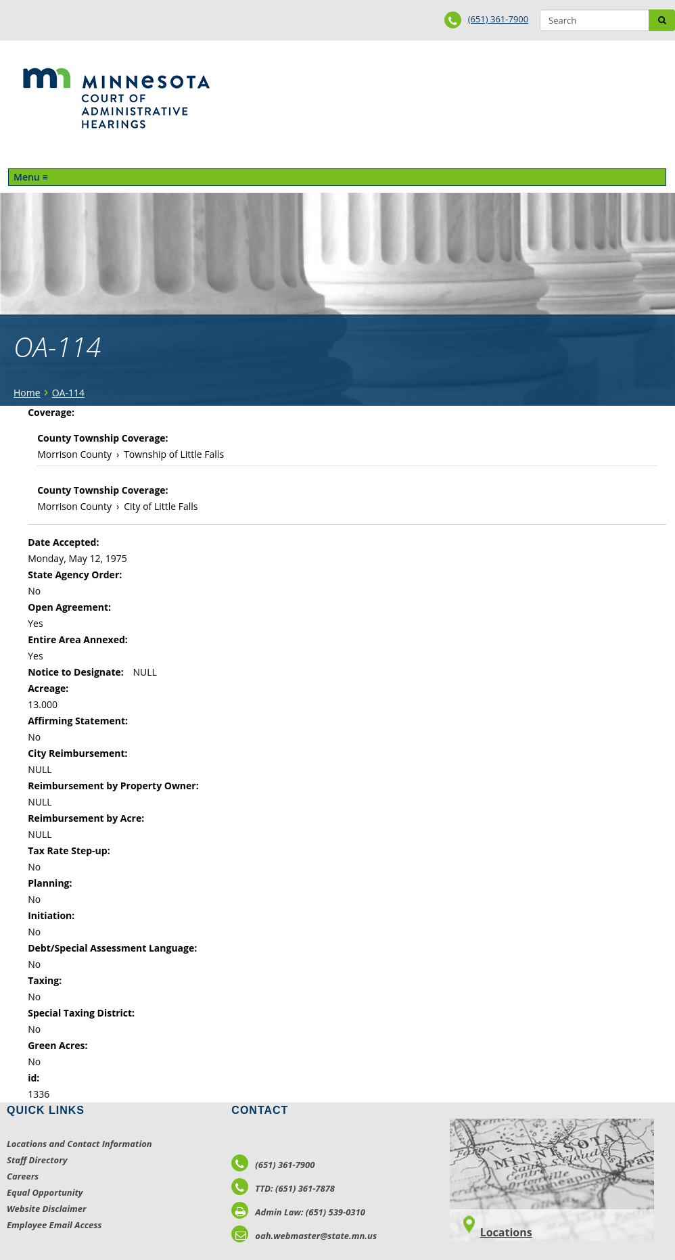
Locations (506, 1232)
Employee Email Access (54, 1225)
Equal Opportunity (45, 1192)
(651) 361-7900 (498, 19)
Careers (23, 1176)
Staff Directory (37, 1160)
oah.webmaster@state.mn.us (304, 1236)
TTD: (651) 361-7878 (283, 1188)
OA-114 (68, 392)
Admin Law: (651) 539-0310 (298, 1212)
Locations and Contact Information (79, 1144)
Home (27, 392)
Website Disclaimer (47, 1209)
